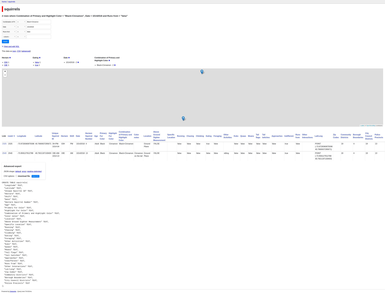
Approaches (277, 136)
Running (181, 136)
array (24, 171)
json (14, 51)
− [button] (5, 75)
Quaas (243, 136)
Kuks (236, 136)
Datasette (13, 291)
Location (147, 136)
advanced (26, 51)
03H (6, 62)
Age (96, 136)
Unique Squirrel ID (55, 136)
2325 (4, 144)
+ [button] (5, 71)
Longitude (21, 136)
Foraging (218, 136)
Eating (209, 136)
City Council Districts (369, 136)
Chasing (190, 136)
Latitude (38, 136)
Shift (72, 136)
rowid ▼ (11, 136)
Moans (251, 136)
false (37, 62)
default (18, 171)
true (36, 65)
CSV (19, 51)
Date (78, 136)
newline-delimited (34, 171)
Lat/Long (319, 136)
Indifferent (289, 136)
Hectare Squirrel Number (88, 136)
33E (5, 65)
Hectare (64, 136)
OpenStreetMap (371, 125)
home (4, 2)
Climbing (200, 136)
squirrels (11, 2)
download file (23, 176)
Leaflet (362, 125)
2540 (4, 153)
